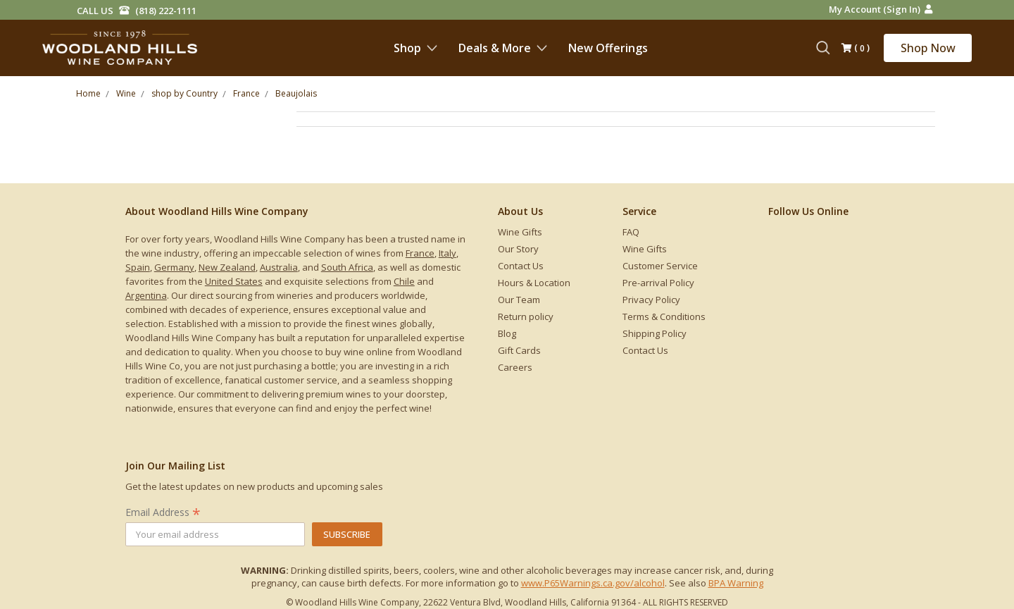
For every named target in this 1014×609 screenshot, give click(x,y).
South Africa (347, 267)
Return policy (525, 316)
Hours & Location (534, 282)
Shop (415, 48)
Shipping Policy (654, 333)
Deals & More (502, 48)
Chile (404, 281)
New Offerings (608, 48)
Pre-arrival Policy (658, 282)
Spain (137, 267)
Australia (279, 267)
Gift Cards (519, 350)
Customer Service (660, 265)
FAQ (630, 232)
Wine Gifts (520, 232)
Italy (447, 253)
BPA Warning (735, 583)
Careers (515, 367)
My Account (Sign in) (880, 9)
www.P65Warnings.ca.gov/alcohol (593, 583)
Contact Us (521, 265)
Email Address (163, 512)
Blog (507, 333)
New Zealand (227, 267)
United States (234, 281)
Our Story (518, 248)
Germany (174, 267)
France (420, 253)
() (855, 49)
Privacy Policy (651, 299)
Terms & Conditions (664, 316)
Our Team (519, 299)
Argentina (146, 295)
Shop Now (928, 48)
